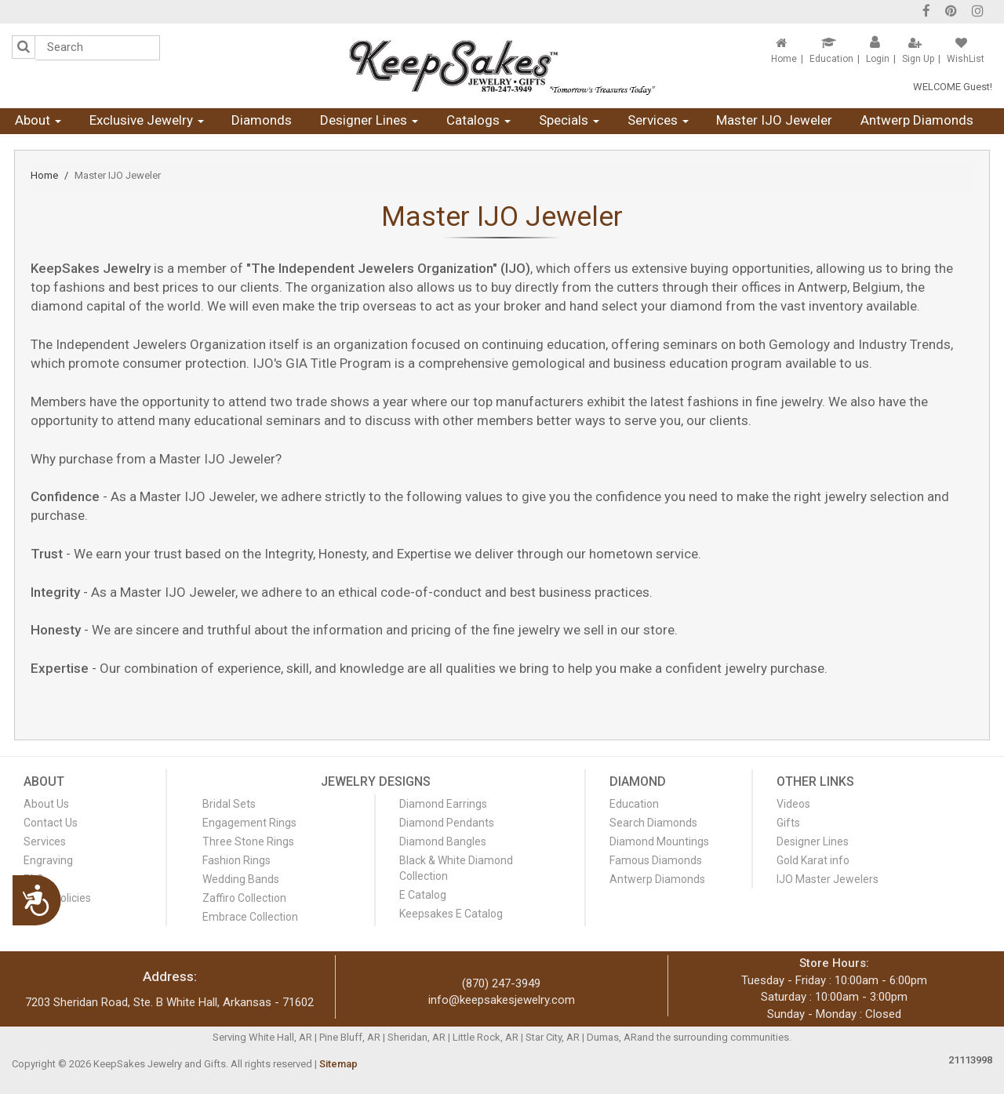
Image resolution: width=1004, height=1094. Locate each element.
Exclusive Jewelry (146, 120)
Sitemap (338, 1064)
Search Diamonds (653, 822)
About (38, 120)
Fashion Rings (236, 860)
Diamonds (261, 120)
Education (831, 58)
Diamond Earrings (443, 804)
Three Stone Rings (248, 841)
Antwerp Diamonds (916, 120)
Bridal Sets (229, 804)
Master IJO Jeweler (774, 120)
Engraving (48, 860)
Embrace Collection (250, 916)
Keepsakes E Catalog (451, 913)
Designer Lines (369, 120)
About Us (46, 804)
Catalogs (478, 120)
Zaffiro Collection (244, 898)
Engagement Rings (249, 822)
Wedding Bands (240, 879)
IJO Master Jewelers (827, 879)
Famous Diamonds (655, 860)
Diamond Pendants (446, 822)
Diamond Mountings (659, 841)
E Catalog (422, 895)
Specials (569, 120)
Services (658, 120)
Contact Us (51, 822)
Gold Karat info (813, 860)
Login (877, 58)
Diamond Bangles (442, 841)
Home (784, 58)
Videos (793, 804)
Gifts (788, 822)
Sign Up (918, 58)
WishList (965, 58)
